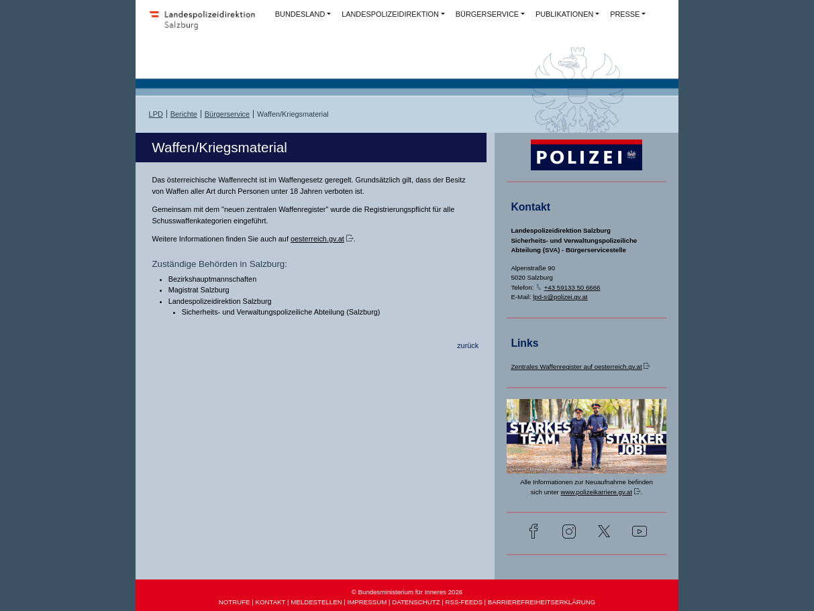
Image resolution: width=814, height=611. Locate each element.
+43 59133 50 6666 (572, 287)
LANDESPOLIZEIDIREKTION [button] (390, 14)
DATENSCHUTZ (416, 602)
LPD (156, 114)
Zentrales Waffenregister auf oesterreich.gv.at (576, 366)
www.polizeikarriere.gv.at (595, 492)
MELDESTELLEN (316, 602)
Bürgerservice (227, 114)
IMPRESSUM (367, 602)
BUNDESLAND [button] (300, 14)
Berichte (183, 114)
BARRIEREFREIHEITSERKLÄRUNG (541, 602)
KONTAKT (270, 602)
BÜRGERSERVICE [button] (487, 14)
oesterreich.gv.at (317, 239)
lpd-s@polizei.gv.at (560, 296)
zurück (467, 345)
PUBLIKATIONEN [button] (564, 14)
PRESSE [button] (625, 14)
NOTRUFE (234, 602)
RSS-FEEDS (463, 602)
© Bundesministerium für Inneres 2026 (407, 592)
